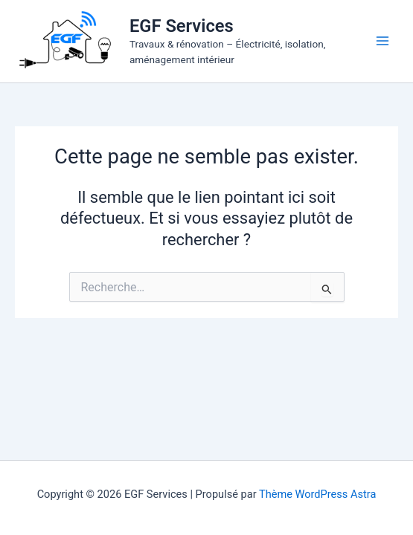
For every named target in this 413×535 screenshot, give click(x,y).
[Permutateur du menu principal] (382, 40)
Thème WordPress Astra (317, 494)
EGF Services (181, 26)
